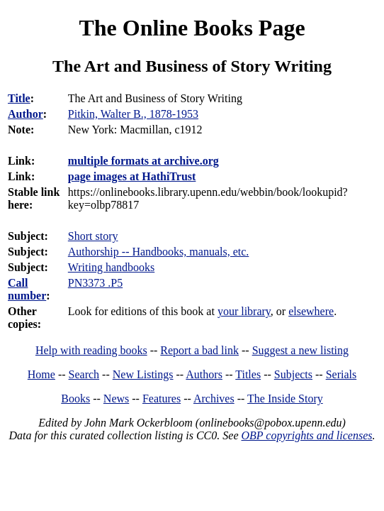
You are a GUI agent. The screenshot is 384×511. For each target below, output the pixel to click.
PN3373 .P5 (95, 283)
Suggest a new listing (300, 350)
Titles (248, 374)
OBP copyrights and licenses (306, 435)
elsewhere (311, 311)
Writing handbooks (111, 267)
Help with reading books (91, 350)
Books (75, 398)
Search (84, 374)
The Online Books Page (192, 27)
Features (161, 398)
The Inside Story (285, 398)
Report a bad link (199, 350)
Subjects (293, 374)
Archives (214, 398)
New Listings (143, 374)
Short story (93, 236)
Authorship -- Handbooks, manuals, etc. (158, 252)
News (116, 398)
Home (41, 374)
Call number (27, 289)
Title (19, 98)
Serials (341, 374)
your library (244, 311)
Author (25, 114)
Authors (204, 374)
